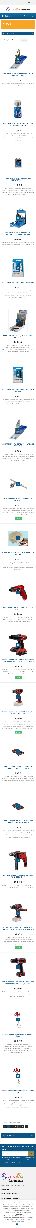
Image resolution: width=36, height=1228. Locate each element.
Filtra (24, 40)
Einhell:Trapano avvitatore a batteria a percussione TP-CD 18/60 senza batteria (18, 928)
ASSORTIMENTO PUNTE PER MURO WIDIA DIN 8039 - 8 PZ (18, 445)
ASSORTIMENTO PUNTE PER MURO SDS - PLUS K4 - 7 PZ (18, 336)
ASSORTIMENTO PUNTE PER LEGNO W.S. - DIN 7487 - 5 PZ (18, 74)
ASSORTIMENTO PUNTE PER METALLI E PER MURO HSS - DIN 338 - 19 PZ (18, 125)
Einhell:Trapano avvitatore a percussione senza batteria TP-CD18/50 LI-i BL (18, 983)
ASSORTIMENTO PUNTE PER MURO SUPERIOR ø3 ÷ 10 (18, 391)
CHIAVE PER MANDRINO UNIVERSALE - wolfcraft (18, 499)
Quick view (18, 59)
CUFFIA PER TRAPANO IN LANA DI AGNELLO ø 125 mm (18, 554)
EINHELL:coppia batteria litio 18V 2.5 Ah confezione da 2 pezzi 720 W (18, 767)
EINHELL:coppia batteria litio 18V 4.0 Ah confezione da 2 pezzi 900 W (18, 822)
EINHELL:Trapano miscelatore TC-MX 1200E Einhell (18, 1035)
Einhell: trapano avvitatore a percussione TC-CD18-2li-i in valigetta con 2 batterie (18, 661)
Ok (17, 1224)
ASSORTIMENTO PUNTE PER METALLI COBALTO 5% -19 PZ (18, 179)
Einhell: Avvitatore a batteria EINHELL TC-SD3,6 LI (18, 608)
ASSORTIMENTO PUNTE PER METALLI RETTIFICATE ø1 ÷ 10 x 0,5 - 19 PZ (18, 233)
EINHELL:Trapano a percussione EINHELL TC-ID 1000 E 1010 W (18, 876)
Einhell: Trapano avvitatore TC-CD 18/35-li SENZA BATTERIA (18, 713)
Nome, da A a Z (10, 40)
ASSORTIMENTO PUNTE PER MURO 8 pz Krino (18, 283)
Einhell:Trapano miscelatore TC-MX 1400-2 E (18, 1092)
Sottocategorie (17, 33)
